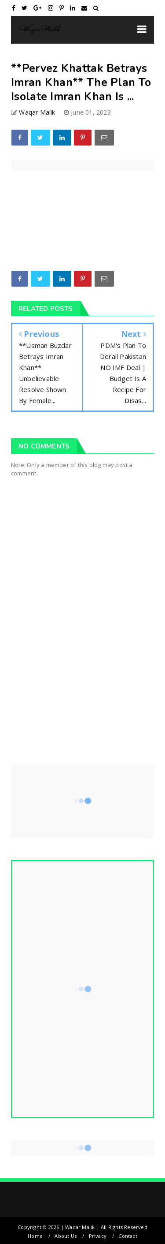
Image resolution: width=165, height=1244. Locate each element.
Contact (127, 1235)
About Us (66, 1235)
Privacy (97, 1235)
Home (35, 1235)
